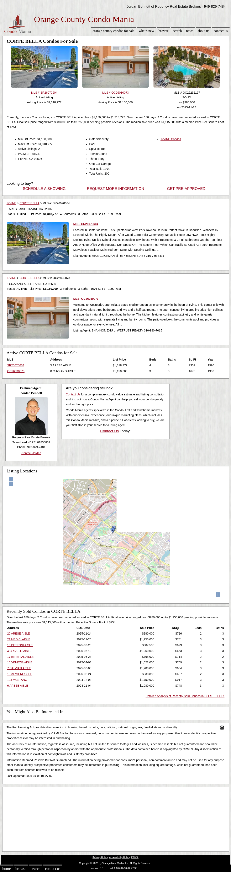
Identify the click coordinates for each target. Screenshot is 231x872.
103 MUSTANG (17, 679)
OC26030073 (16, 371)
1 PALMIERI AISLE (19, 674)
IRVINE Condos (171, 139)
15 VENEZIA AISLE (19, 662)
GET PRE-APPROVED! (186, 189)
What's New (146, 31)
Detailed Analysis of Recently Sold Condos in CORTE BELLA (185, 696)
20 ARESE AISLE (18, 633)
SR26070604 (15, 365)
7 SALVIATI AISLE (19, 668)
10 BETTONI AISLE (20, 645)
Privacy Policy (100, 857)
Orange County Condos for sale (113, 31)
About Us (203, 31)
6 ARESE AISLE (17, 685)
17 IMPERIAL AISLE (20, 656)
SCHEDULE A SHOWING (44, 189)
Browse (163, 31)
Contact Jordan (31, 453)
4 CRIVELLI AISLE (19, 651)
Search (177, 31)
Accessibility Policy (119, 857)
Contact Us (221, 31)
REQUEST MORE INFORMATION (115, 189)
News (189, 31)
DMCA (134, 857)
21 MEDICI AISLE (18, 639)
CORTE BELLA (29, 203)
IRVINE (11, 203)
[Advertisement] (115, 818)
